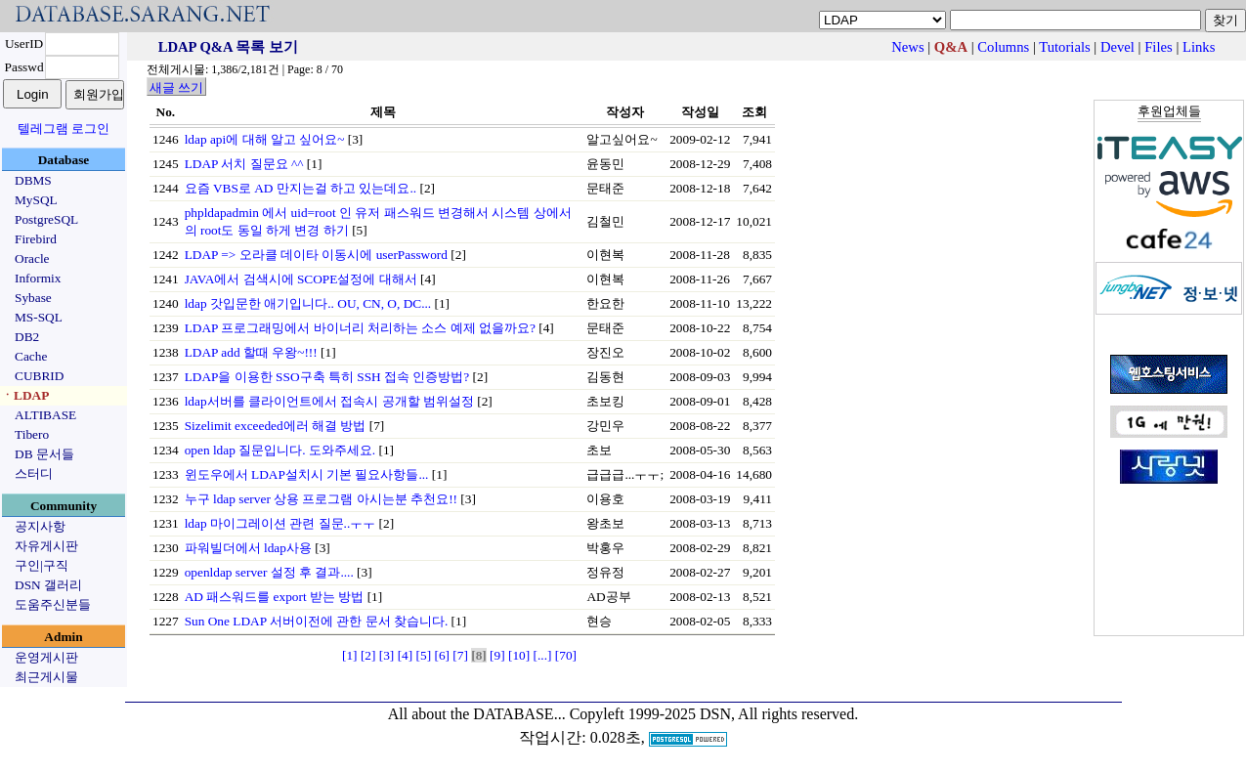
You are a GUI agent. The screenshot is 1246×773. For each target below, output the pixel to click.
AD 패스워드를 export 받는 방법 (275, 596)
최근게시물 (46, 676)
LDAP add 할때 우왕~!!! (251, 352)
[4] (405, 655)
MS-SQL (39, 317)
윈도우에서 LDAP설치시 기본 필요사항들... (307, 474)
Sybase (33, 297)
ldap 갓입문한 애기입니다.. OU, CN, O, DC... (308, 303)
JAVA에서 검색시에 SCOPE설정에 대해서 (301, 279)
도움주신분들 (53, 604)
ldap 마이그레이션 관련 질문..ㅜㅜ (280, 523)
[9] (497, 655)
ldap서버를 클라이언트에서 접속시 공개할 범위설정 (329, 401)
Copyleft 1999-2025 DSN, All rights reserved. (714, 714)
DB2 (27, 336)
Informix (38, 278)
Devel (1117, 47)
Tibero (32, 434)
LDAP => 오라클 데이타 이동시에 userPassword (316, 254)
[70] (566, 655)
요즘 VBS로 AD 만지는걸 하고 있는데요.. (301, 188)
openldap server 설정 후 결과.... (269, 572)
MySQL (36, 200)
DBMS (33, 180)
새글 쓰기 (176, 87)
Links (1198, 47)
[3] (387, 655)
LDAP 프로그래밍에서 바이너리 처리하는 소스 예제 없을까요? (360, 328)
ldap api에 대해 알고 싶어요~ (265, 139)
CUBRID (39, 375)
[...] (543, 655)
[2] (368, 655)
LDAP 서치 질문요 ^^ (244, 163)
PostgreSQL (46, 219)
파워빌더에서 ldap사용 (248, 547)
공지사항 (40, 526)
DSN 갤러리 (48, 585)
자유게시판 (46, 545)
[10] (519, 655)
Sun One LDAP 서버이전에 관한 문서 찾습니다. (317, 621)
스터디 (34, 473)
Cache (31, 356)
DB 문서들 (44, 454)
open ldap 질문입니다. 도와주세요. (280, 450)
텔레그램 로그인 (63, 128)
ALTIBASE (45, 415)
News (907, 47)
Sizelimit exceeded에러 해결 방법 (275, 425)
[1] (350, 655)
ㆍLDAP (25, 395)
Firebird (36, 239)
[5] (424, 655)
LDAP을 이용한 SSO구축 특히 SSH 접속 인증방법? (327, 376)
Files (1158, 47)
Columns (1003, 47)
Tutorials (1064, 47)
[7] (460, 655)
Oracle (32, 258)
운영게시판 (46, 657)
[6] (442, 655)
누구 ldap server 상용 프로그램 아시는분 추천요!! (321, 499)
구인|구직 (41, 565)
